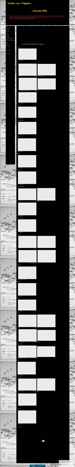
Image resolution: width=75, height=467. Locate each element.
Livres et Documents (8, 48)
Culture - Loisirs (8, 46)
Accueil (7, 26)
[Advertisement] (10, 75)
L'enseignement (8, 31)
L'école (7, 32)
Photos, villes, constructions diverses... (10, 40)
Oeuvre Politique (8, 53)
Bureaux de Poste (8, 45)
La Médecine (7, 34)
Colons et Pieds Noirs (8, 37)
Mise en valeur (7, 29)
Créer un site (40, 465)
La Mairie (7, 43)
